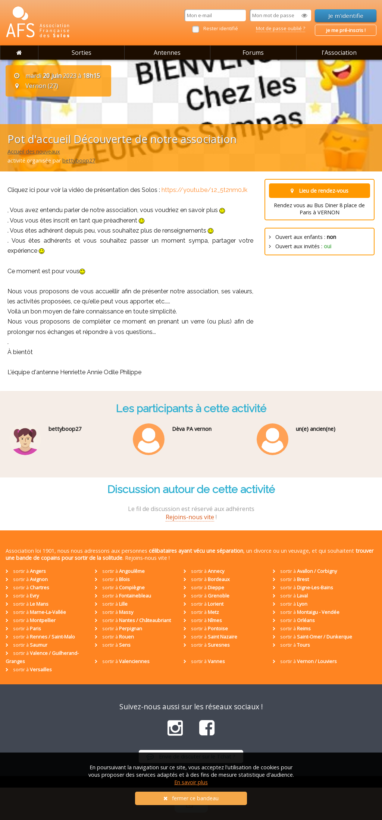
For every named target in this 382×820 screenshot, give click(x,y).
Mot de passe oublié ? (280, 28)
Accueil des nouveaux (33, 151)
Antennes (167, 52)
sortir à (26, 571)
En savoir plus (191, 782)
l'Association (339, 52)
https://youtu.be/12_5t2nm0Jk (204, 189)
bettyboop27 (78, 160)
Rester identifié (220, 28)
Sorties (81, 52)
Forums (253, 52)
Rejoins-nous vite (190, 517)
